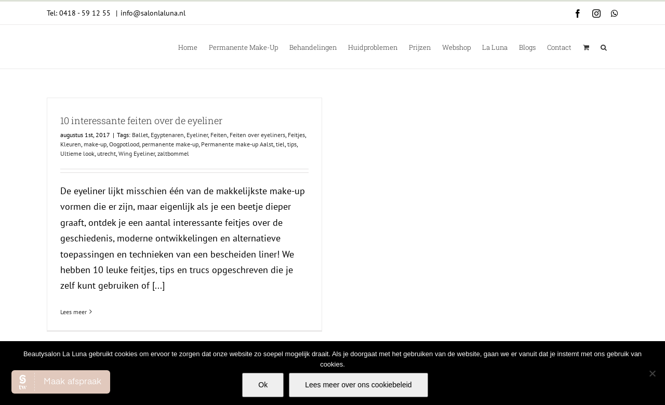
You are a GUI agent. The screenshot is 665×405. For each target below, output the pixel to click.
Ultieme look (77, 153)
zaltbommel (173, 153)
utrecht (106, 153)
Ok (263, 385)
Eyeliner (197, 135)
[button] (604, 47)
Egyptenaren (167, 135)
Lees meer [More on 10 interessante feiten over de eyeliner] (73, 312)
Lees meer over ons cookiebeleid (358, 385)
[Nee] (652, 373)
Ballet (140, 135)
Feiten (218, 135)
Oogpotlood (124, 144)
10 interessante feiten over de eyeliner (141, 120)
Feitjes (296, 135)
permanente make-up (170, 144)
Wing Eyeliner (136, 153)
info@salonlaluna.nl (153, 13)
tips (292, 144)
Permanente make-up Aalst (237, 144)
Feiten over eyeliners (257, 135)
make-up (95, 144)
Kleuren (70, 144)
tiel (280, 144)
